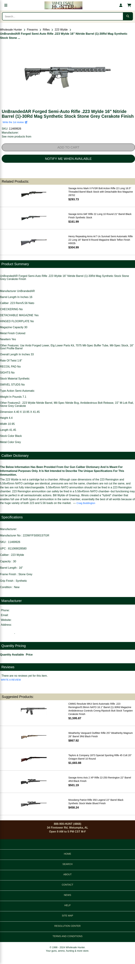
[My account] (121, 5)
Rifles (46, 29)
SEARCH (67, 864)
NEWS (67, 895)
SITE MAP (67, 915)
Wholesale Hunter (11, 29)
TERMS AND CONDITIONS (67, 936)
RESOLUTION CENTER (67, 926)
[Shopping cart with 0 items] (129, 5)
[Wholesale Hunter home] (63, 5)
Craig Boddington (86, 503)
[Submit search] (128, 16)
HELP (67, 905)
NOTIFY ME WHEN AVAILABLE (68, 158)
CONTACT (67, 884)
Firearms (32, 29)
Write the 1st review (15, 122)
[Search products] (62, 16)
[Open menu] (6, 5)
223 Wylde (61, 29)
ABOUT (67, 874)
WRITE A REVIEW (11, 679)
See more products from (16, 136)
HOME (67, 853)
